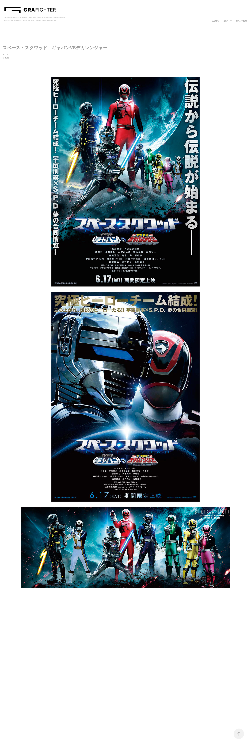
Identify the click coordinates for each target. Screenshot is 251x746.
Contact (241, 21)
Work (215, 21)
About (227, 21)
